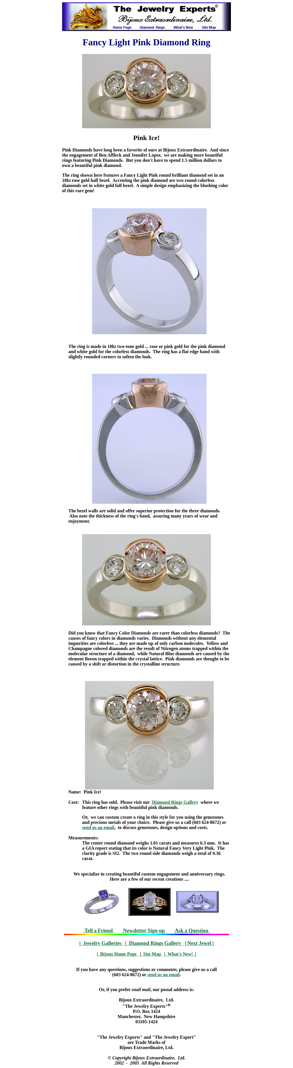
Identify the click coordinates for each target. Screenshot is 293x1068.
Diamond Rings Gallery (175, 802)
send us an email (98, 827)
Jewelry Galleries (102, 943)
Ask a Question (192, 930)
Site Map (152, 954)
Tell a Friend (98, 930)
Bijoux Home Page (118, 954)
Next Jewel (199, 943)
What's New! (180, 954)
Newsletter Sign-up (144, 930)
